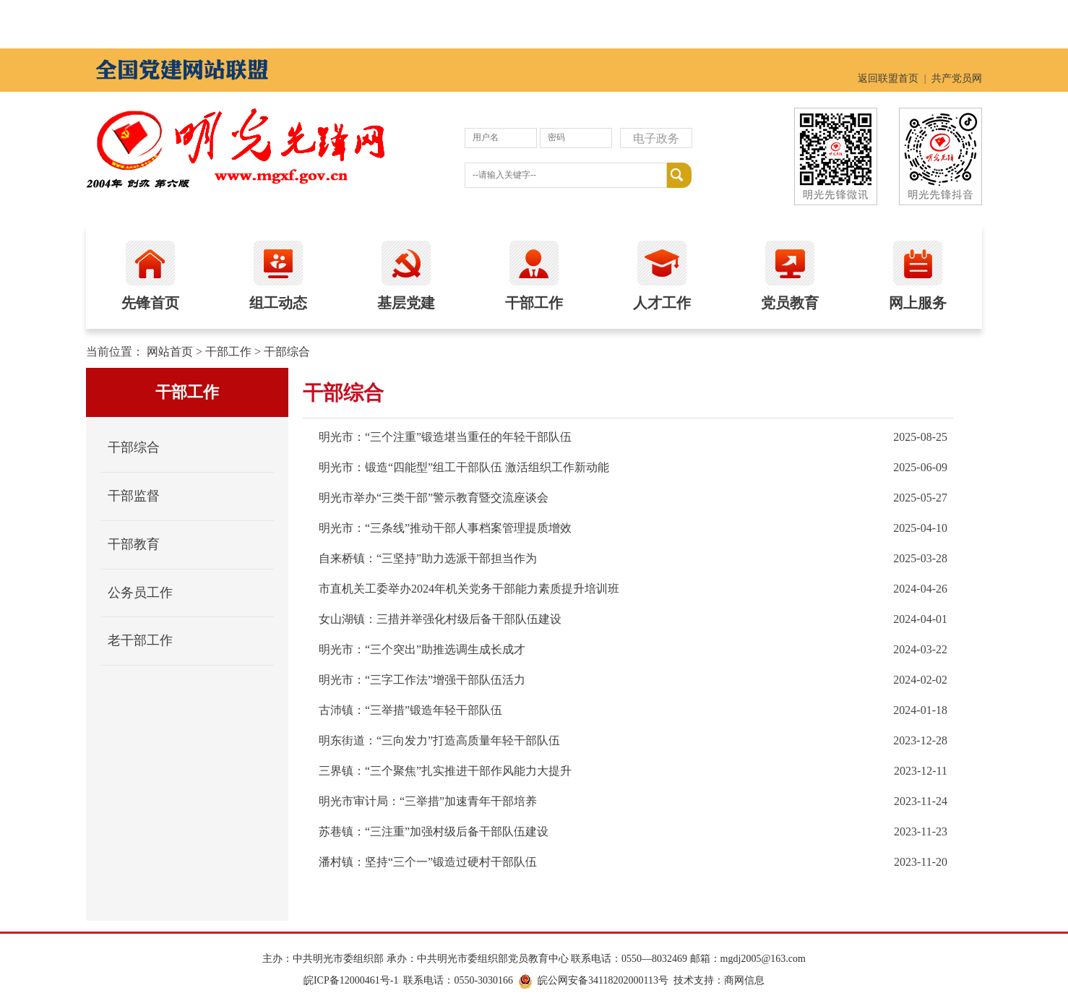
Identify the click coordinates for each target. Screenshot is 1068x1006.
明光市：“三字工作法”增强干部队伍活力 (422, 680)
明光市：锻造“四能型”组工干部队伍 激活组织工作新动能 (464, 467)
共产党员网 (956, 78)
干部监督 (134, 496)
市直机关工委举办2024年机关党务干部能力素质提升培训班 (469, 588)
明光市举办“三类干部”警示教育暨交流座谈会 (433, 497)
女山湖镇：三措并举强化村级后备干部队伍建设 (440, 619)
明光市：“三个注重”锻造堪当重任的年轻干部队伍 (445, 437)
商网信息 (744, 980)
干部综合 (287, 351)
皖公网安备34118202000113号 (603, 980)
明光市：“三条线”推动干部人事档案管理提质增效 (445, 528)
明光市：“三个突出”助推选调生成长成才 (422, 649)
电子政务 (656, 138)
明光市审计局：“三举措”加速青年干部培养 (428, 801)
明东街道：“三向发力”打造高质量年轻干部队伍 (439, 740)
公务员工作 (140, 592)
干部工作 (228, 351)
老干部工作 (140, 640)
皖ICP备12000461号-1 (350, 980)
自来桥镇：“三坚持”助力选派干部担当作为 (428, 558)
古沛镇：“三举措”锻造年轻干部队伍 (410, 710)
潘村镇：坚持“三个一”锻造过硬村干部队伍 (428, 862)
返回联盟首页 (888, 78)
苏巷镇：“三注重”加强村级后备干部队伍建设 (433, 831)
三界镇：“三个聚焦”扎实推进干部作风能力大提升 (445, 771)
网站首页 (170, 351)
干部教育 (134, 544)
